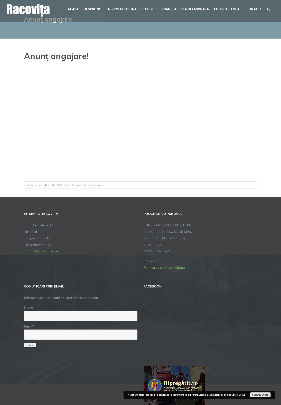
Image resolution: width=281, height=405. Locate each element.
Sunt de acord (260, 394)
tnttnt (30, 184)
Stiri (67, 184)
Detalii (242, 395)
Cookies (149, 261)
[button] (268, 8)
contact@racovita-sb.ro (41, 251)
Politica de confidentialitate (164, 267)
